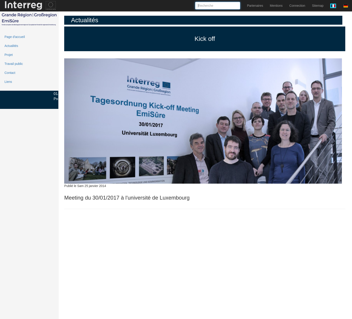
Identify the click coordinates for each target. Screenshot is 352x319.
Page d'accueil (14, 37)
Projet (8, 55)
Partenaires (255, 5)
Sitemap (317, 5)
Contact (9, 73)
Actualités (11, 46)
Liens (8, 82)
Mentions (276, 5)
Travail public (13, 64)
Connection (297, 5)
